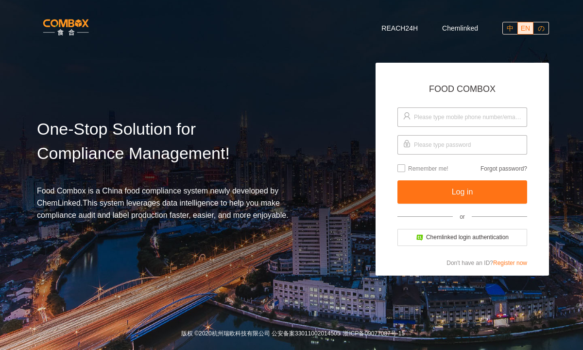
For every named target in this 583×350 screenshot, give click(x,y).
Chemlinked (460, 28)
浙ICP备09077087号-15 (374, 333)
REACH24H (399, 28)
